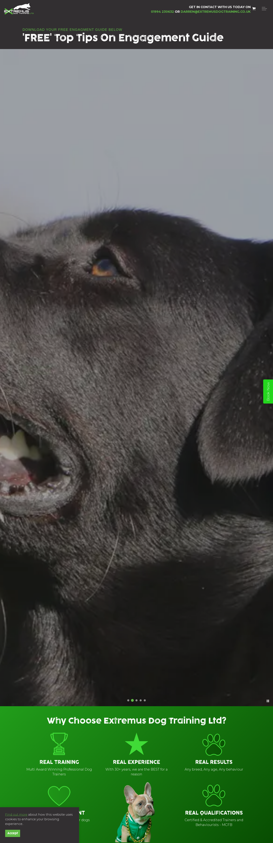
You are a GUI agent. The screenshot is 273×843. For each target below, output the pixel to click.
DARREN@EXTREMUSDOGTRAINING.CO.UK (216, 12)
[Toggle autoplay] (268, 701)
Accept (12, 833)
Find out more (16, 815)
